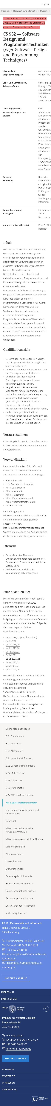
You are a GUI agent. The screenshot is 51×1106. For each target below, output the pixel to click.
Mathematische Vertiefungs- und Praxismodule (22, 812)
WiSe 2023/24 (13, 666)
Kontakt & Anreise (16, 978)
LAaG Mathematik (14, 869)
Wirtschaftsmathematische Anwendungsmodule (19, 830)
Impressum (7, 992)
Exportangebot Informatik (19, 876)
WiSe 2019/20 (13, 648)
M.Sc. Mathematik (15, 788)
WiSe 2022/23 (13, 662)
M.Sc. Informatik (14, 780)
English (45, 4)
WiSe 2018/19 (13, 644)
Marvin (31, 692)
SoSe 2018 (11, 641)
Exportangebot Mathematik (19, 883)
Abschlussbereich (14, 854)
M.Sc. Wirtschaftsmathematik (21, 802)
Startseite (5, 11)
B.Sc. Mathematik (14, 751)
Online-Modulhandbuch (18, 729)
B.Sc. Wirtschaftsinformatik (19, 758)
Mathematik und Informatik (24, 11)
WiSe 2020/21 (13, 651)
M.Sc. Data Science (15, 773)
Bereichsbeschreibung (18, 536)
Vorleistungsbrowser (16, 913)
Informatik (11, 821)
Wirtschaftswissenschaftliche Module (24, 839)
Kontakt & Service (16, 1058)
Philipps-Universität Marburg (13, 1009)
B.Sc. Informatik (13, 743)
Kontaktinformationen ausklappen (46, 1008)
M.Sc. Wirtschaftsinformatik (19, 795)
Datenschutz (9, 999)
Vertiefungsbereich (15, 846)
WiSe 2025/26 (13, 669)
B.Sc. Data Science (15, 736)
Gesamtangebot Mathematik (20, 905)
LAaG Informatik (14, 861)
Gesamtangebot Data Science (21, 891)
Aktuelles (8, 1069)
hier (36, 27)
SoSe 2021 (11, 655)
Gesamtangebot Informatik (19, 898)
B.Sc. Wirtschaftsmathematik (20, 766)
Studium (43, 11)
